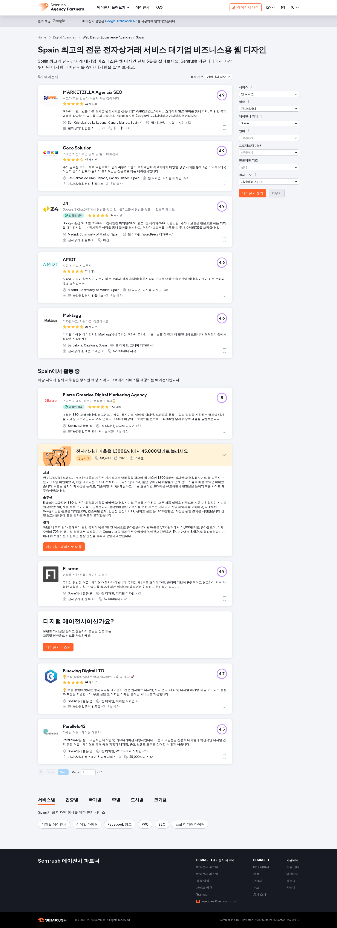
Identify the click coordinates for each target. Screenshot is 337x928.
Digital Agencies (64, 37)
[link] (142, 8)
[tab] (46, 800)
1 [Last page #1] (101, 772)
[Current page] (88, 772)
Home (42, 37)
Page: (76, 772)
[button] (270, 8)
